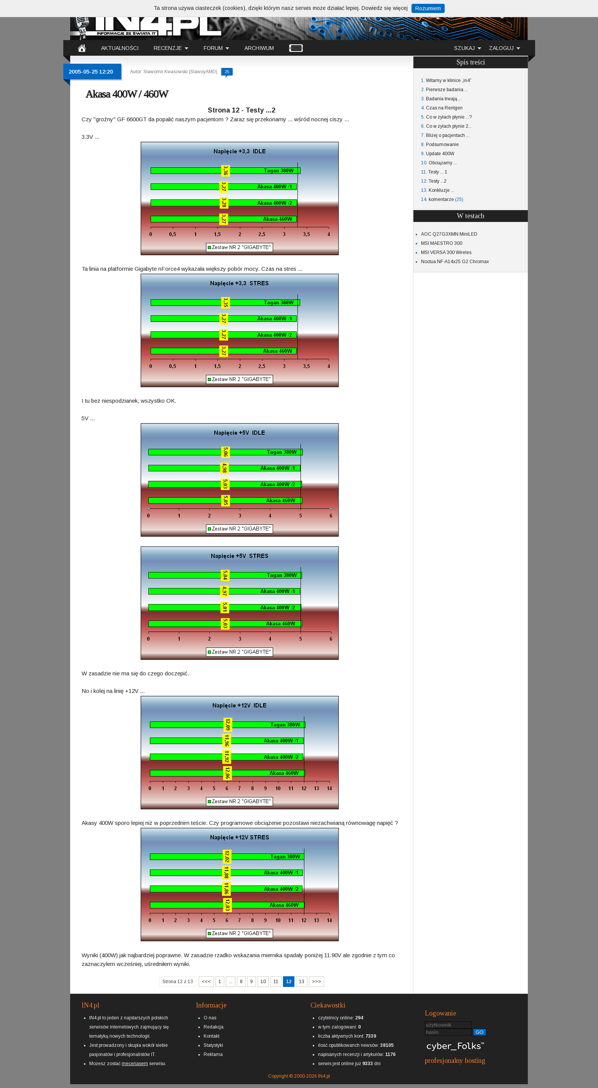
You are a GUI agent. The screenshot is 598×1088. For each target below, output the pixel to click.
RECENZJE (168, 48)
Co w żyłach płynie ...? (449, 117)
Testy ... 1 (437, 172)
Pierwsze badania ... (447, 89)
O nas (210, 1018)
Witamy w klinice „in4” (448, 80)
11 (275, 981)
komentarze (441, 199)
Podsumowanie (442, 144)
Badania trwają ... (444, 98)
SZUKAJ (464, 48)
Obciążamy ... (443, 163)
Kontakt (211, 1036)
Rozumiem (428, 8)
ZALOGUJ (501, 48)
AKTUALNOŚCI (119, 48)
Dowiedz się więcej (385, 8)
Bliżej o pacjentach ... (447, 135)
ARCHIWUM (259, 48)
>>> (316, 981)
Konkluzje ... (441, 190)
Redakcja (213, 1027)
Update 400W (440, 153)
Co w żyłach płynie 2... (449, 126)
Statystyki (213, 1045)
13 (301, 981)
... (230, 981)
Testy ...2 (438, 181)
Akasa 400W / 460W (126, 94)
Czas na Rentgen (444, 108)
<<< (206, 981)
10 (263, 981)
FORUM (213, 48)
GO (480, 1032)
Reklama (213, 1054)
